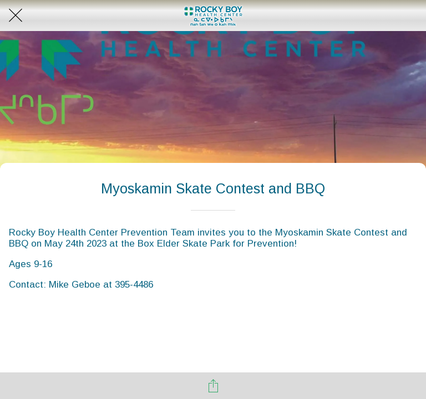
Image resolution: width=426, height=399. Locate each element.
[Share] (213, 385)
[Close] (15, 15)
